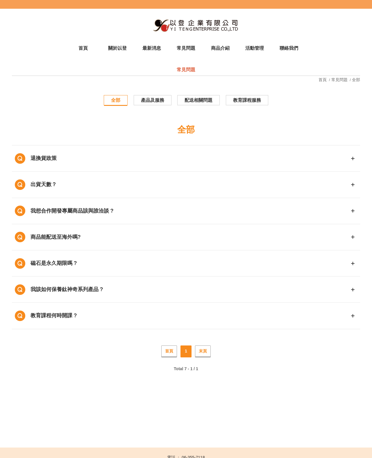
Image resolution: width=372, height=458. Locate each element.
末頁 (203, 351)
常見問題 (339, 79)
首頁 (323, 79)
